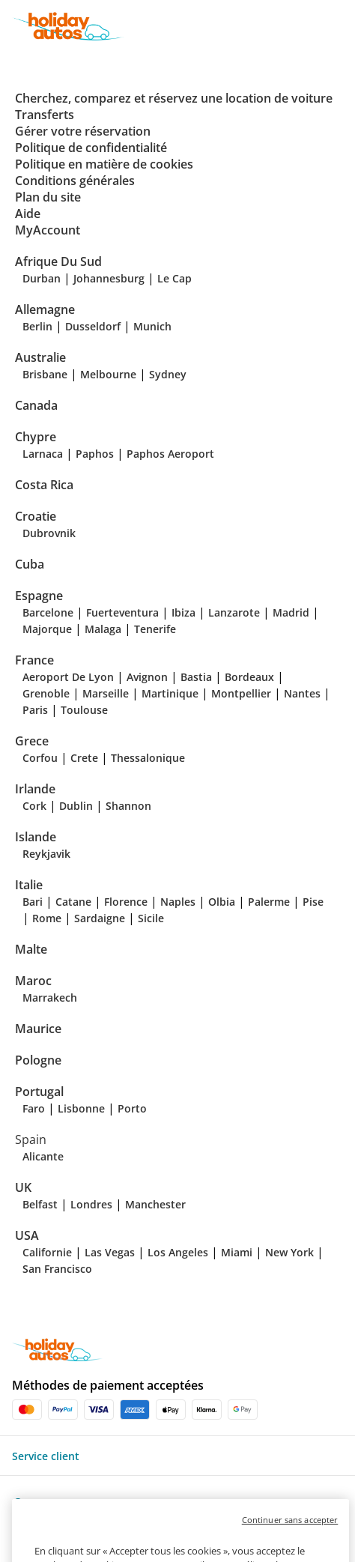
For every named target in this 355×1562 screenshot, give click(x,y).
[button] (341, 26)
